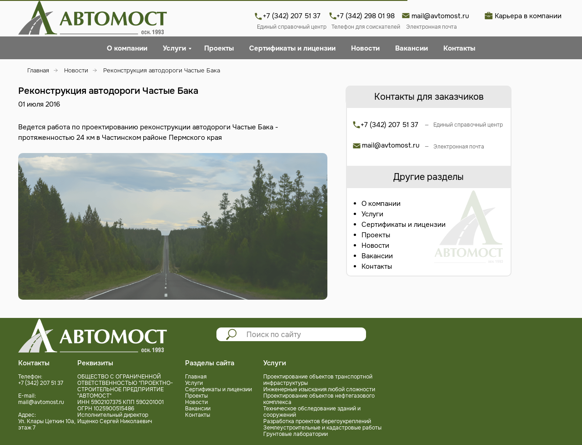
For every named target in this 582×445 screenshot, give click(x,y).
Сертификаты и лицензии (292, 48)
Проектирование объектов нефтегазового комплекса (319, 399)
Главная (38, 70)
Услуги (174, 48)
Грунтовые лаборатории (295, 434)
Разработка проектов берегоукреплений (317, 421)
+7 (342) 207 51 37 (292, 15)
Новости (365, 48)
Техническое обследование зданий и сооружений (312, 412)
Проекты (219, 48)
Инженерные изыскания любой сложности (319, 389)
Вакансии (411, 48)
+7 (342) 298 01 (361, 15)
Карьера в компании (528, 15)
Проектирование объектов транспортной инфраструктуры (317, 380)
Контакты (459, 48)
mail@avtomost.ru (440, 15)
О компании (127, 48)
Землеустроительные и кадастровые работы (322, 427)
